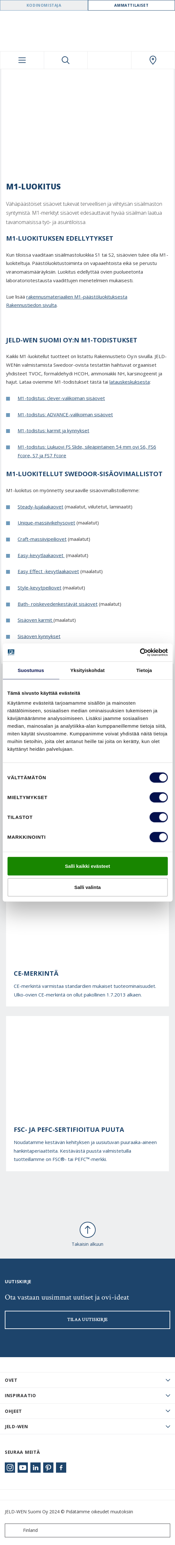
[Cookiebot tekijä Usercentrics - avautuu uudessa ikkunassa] (140, 652)
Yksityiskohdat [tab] (87, 670)
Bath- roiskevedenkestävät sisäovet (58, 604)
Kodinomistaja (44, 5)
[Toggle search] (66, 60)
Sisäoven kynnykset (39, 636)
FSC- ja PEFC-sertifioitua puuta (69, 1129)
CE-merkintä (36, 973)
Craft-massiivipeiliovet (42, 539)
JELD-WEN (16, 1426)
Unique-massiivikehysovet (46, 522)
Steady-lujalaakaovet (40, 506)
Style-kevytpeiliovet (39, 587)
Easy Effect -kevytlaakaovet (48, 571)
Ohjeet (13, 1411)
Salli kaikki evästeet (87, 866)
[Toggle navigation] (22, 60)
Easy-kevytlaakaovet (41, 555)
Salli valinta (87, 887)
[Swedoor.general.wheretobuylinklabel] (153, 60)
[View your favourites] (109, 60)
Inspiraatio (20, 1395)
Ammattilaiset (131, 5)
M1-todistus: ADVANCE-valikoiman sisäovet (65, 414)
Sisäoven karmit (35, 620)
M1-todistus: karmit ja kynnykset (53, 430)
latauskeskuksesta (129, 382)
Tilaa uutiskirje (87, 1320)
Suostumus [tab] (31, 670)
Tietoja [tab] (144, 670)
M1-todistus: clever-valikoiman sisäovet (61, 398)
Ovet (11, 1380)
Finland (23, 1530)
